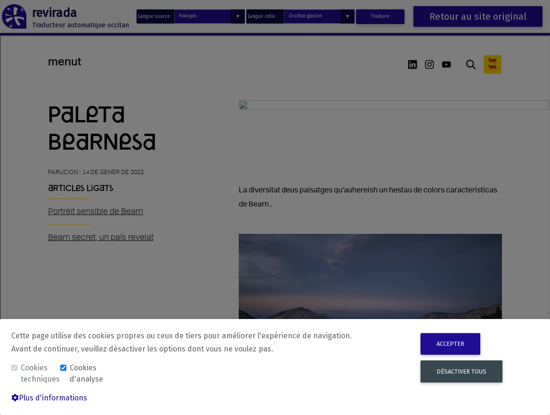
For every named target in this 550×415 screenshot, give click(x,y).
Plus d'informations (49, 397)
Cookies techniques (39, 373)
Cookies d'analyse (86, 373)
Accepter (450, 343)
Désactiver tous (461, 371)
